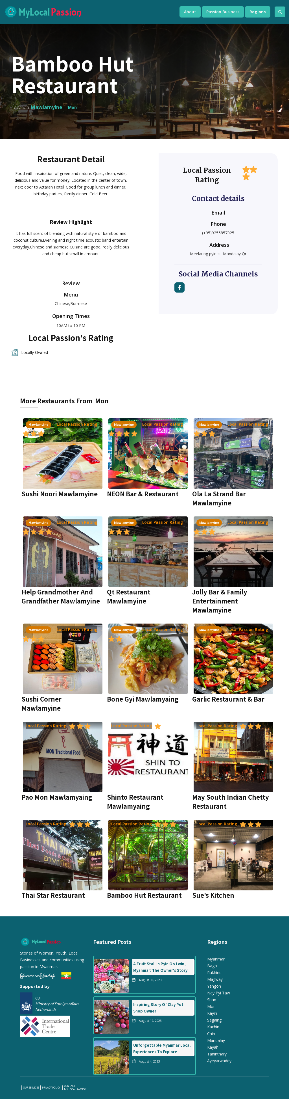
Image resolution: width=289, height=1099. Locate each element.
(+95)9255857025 (218, 232)
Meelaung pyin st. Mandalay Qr (218, 253)
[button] (190, 12)
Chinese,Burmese (71, 303)
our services (31, 1087)
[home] (86, 12)
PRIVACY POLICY (51, 1087)
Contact (69, 1086)
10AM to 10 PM (70, 325)
